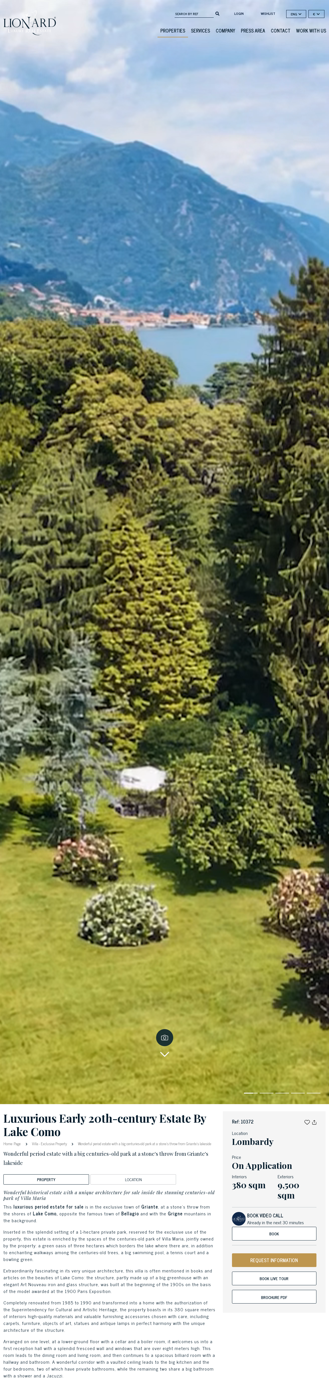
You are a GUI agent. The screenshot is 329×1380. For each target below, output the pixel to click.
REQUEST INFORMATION (274, 1260)
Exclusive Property (54, 1144)
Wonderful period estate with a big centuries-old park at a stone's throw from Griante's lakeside (144, 1144)
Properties (172, 30)
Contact (280, 30)
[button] (307, 1121)
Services (200, 30)
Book (274, 1233)
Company (225, 30)
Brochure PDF (274, 1297)
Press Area (253, 30)
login (239, 13)
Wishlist (268, 13)
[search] (217, 13)
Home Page (12, 1143)
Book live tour (274, 1278)
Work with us (311, 30)
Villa (35, 1144)
